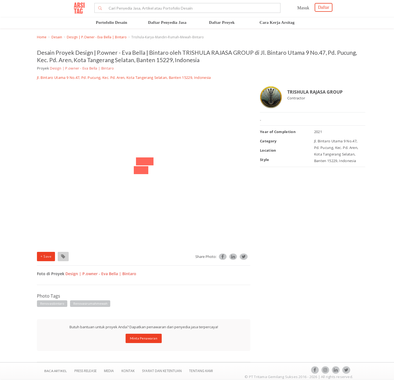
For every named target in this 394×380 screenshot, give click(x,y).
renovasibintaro (52, 303)
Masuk (303, 7)
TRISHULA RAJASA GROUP (315, 92)
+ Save (45, 256)
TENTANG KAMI (201, 371)
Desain (56, 37)
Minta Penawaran (144, 338)
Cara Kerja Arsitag (277, 22)
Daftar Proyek (222, 22)
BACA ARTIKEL (55, 371)
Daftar (323, 7)
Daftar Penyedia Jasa (167, 22)
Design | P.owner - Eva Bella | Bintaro (97, 37)
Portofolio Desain (111, 22)
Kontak (128, 371)
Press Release (85, 371)
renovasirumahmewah (90, 303)
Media (109, 371)
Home (42, 37)
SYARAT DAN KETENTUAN (162, 371)
